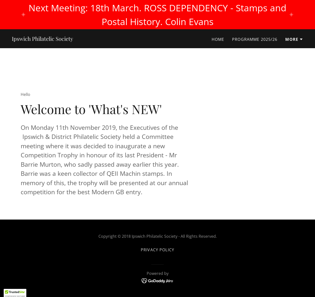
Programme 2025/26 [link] (254, 39)
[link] (42, 39)
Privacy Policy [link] (157, 249)
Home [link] (218, 39)
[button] (294, 39)
